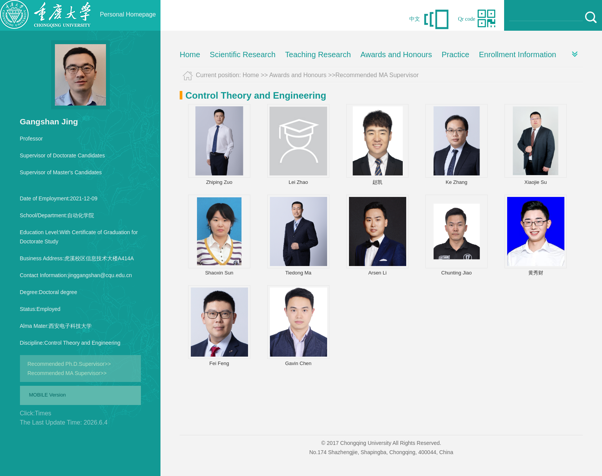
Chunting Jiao (456, 273)
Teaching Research (318, 54)
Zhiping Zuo (219, 182)
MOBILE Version (47, 395)
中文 (414, 19)
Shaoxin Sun (219, 273)
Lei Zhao (298, 182)
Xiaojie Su (535, 182)
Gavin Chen (298, 363)
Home (190, 54)
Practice (455, 54)
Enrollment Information (517, 54)
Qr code (466, 19)
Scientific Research (242, 54)
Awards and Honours (396, 54)
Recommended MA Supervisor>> (67, 373)
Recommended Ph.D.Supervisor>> (69, 364)
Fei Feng (219, 363)
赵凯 (377, 182)
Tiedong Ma (298, 273)
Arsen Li (377, 273)
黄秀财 (535, 273)
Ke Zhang (456, 182)
